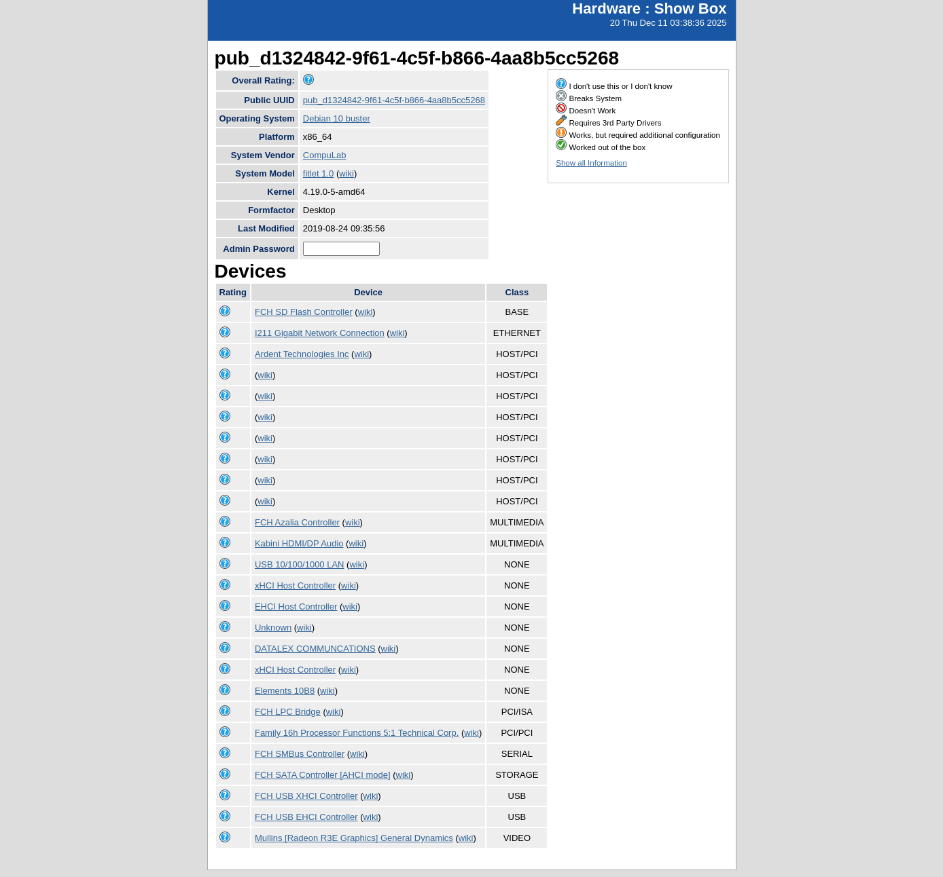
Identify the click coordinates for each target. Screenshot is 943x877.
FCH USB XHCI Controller (306, 796)
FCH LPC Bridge (288, 712)
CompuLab (324, 155)
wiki (346, 173)
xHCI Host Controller (295, 585)
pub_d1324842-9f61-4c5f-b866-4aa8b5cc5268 (394, 100)
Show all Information (591, 163)
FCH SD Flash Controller (304, 312)
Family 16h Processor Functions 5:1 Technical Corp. (357, 733)
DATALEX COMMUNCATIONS (315, 648)
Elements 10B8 (285, 691)
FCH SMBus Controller (299, 754)
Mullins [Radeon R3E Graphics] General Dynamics (354, 838)
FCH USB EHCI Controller (306, 817)
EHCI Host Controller (296, 606)
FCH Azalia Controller (297, 522)
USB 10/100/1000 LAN (299, 564)
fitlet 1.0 (318, 173)
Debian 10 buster (336, 118)
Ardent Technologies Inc (302, 354)
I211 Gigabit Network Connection (320, 333)
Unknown (273, 627)
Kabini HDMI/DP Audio (299, 543)
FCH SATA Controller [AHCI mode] (323, 775)
